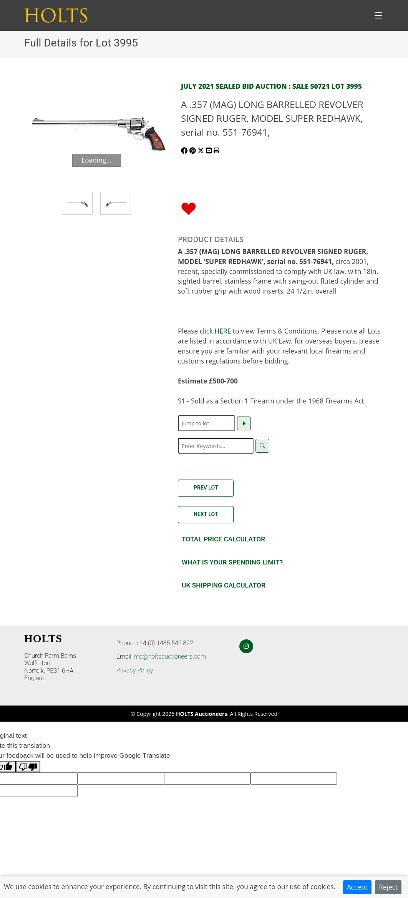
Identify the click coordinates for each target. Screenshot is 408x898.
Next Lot (206, 514)
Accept (357, 886)
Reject (388, 886)
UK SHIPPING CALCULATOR (223, 585)
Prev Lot (206, 488)
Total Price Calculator (223, 539)
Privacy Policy (134, 670)
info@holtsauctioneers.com (169, 656)
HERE (223, 330)
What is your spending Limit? (232, 562)
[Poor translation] (28, 766)
